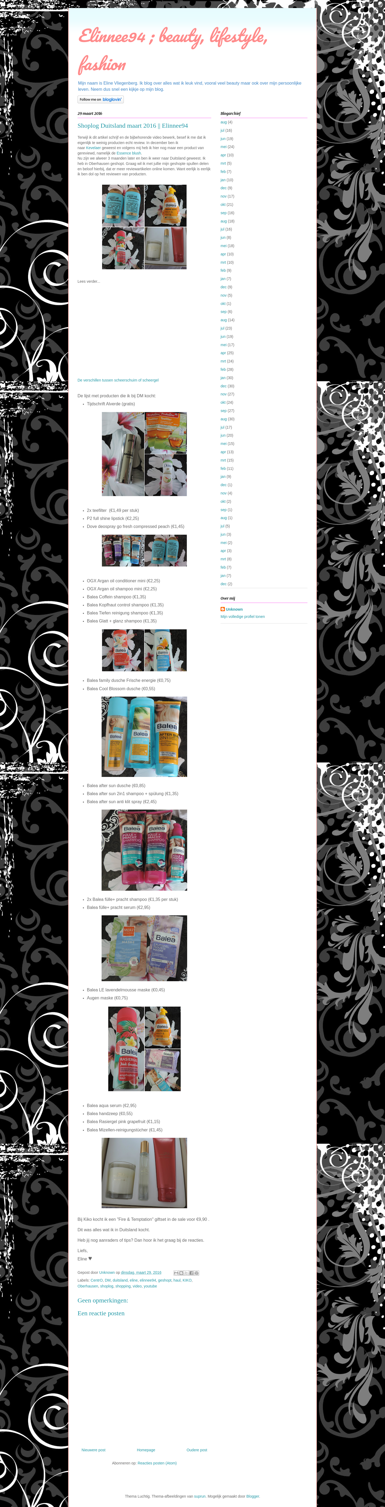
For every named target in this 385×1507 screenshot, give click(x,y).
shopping (123, 1286)
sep (224, 213)
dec (224, 188)
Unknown (234, 609)
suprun (200, 1496)
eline (134, 1280)
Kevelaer (93, 148)
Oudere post (197, 1450)
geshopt (164, 1280)
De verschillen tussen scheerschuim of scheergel (118, 380)
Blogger (252, 1496)
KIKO (187, 1280)
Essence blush (129, 153)
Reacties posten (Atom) (157, 1463)
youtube (150, 1286)
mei (224, 147)
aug (224, 122)
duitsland (120, 1280)
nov (224, 196)
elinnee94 (148, 1280)
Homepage (146, 1450)
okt (223, 204)
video (137, 1286)
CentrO (97, 1280)
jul (222, 130)
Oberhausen (88, 1286)
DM (108, 1280)
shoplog (106, 1286)
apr (223, 155)
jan (223, 180)
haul (177, 1280)
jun (223, 139)
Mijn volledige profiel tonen (243, 616)
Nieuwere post (94, 1450)
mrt (223, 163)
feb (223, 171)
